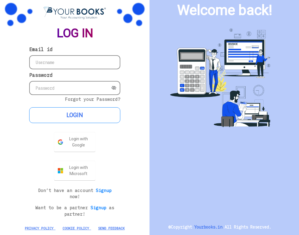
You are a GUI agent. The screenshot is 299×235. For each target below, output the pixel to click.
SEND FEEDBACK (111, 228)
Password (41, 75)
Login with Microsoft (78, 170)
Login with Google (78, 141)
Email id (41, 49)
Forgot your (92, 99)
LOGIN (74, 115)
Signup (104, 190)
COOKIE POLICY (76, 228)
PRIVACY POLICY (40, 228)
